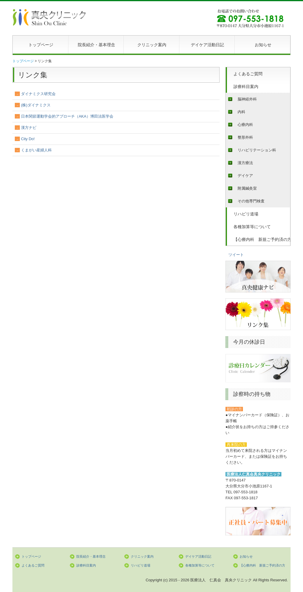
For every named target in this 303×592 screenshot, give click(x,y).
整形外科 (245, 137)
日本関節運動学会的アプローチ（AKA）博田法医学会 (67, 116)
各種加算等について (252, 226)
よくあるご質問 (247, 73)
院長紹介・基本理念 (96, 44)
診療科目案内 (245, 86)
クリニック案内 (151, 44)
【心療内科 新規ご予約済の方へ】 (261, 239)
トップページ (40, 44)
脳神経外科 (247, 99)
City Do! (28, 139)
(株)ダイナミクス (36, 105)
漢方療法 (245, 163)
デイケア (245, 175)
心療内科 (245, 124)
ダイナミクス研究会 (38, 94)
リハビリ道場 (245, 214)
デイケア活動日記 (207, 44)
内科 (241, 112)
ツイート (236, 254)
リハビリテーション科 (257, 150)
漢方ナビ (28, 127)
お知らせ (263, 44)
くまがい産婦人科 (36, 150)
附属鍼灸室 (247, 188)
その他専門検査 (251, 201)
